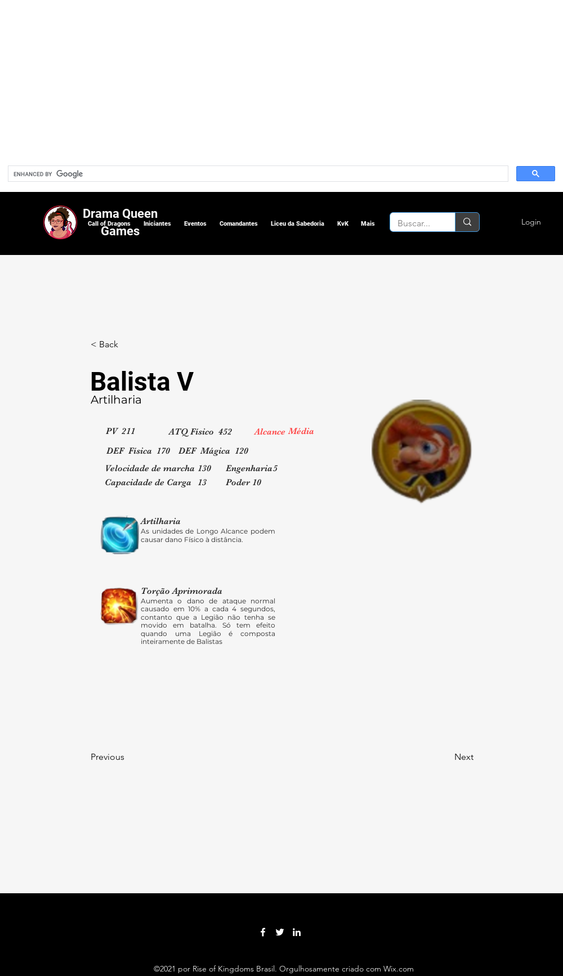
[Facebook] (263, 932)
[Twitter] (279, 932)
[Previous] (128, 757)
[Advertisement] (158, 79)
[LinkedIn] (296, 932)
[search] (257, 174)
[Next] (445, 757)
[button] (109, 224)
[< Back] (128, 344)
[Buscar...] (414, 223)
